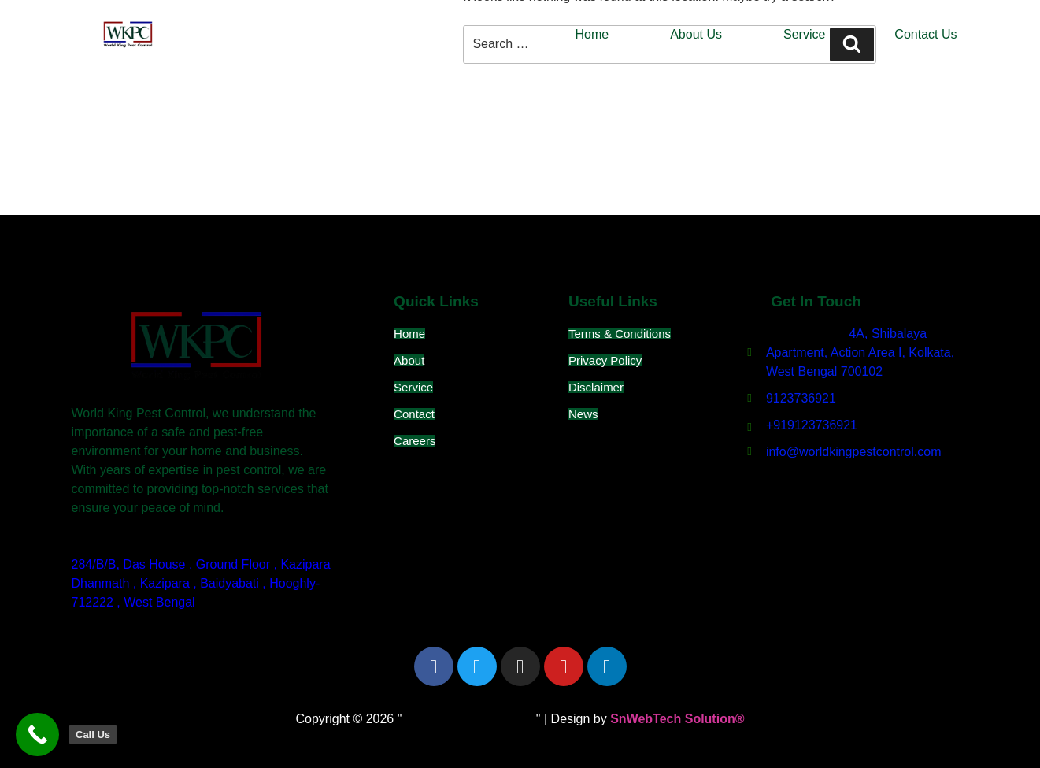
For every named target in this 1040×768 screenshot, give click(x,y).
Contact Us (925, 34)
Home (592, 34)
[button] (808, 34)
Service (804, 34)
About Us (696, 34)
